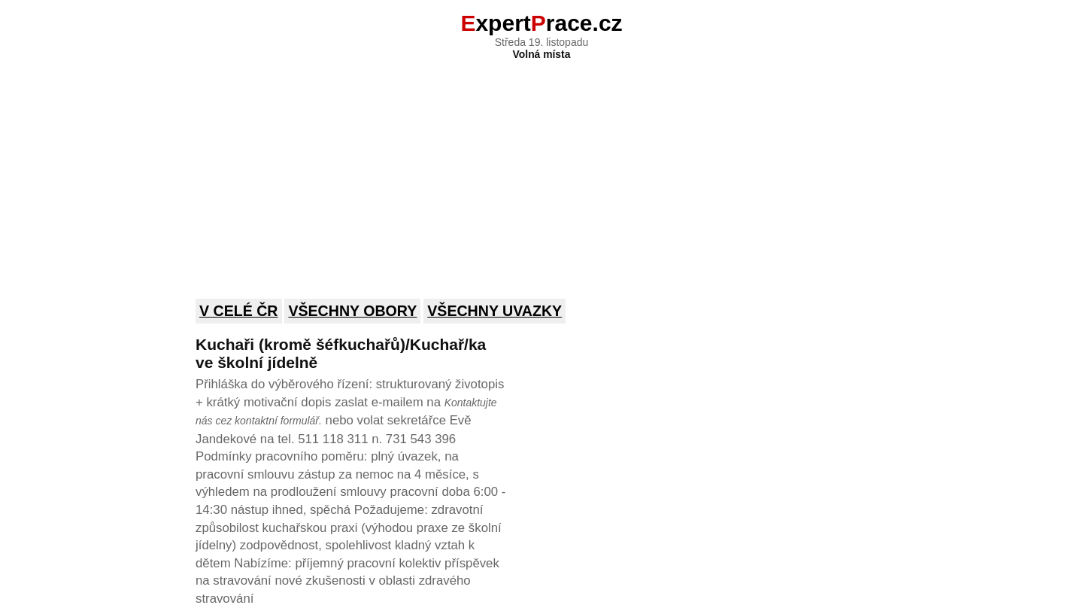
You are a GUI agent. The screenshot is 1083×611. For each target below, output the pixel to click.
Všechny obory (352, 310)
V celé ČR (238, 310)
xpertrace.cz (541, 23)
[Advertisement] (541, 169)
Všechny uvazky (494, 310)
